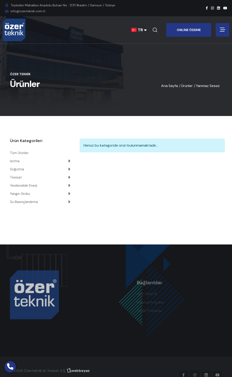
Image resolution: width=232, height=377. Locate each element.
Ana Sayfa (169, 85)
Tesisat (16, 177)
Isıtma (14, 161)
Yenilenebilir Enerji (23, 185)
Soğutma (17, 169)
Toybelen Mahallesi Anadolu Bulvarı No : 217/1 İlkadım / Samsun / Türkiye (63, 5)
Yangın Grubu (20, 193)
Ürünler (187, 85)
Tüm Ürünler (19, 153)
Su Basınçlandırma (24, 202)
